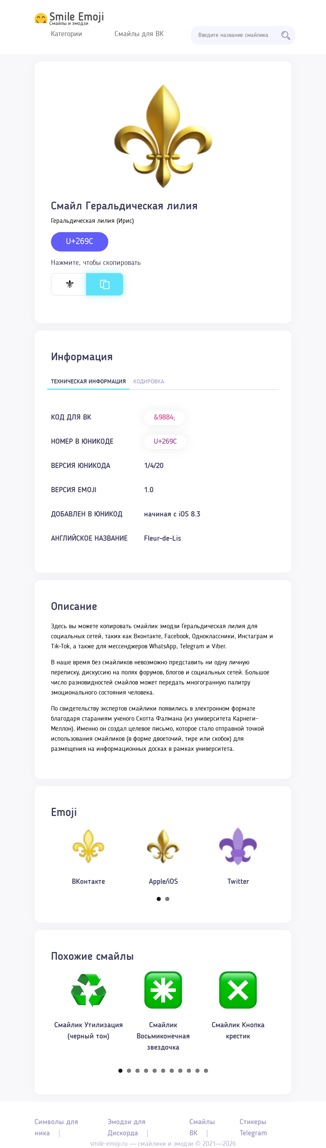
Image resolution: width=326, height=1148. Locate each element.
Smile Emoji (76, 17)
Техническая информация (88, 382)
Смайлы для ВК (139, 34)
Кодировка (148, 382)
